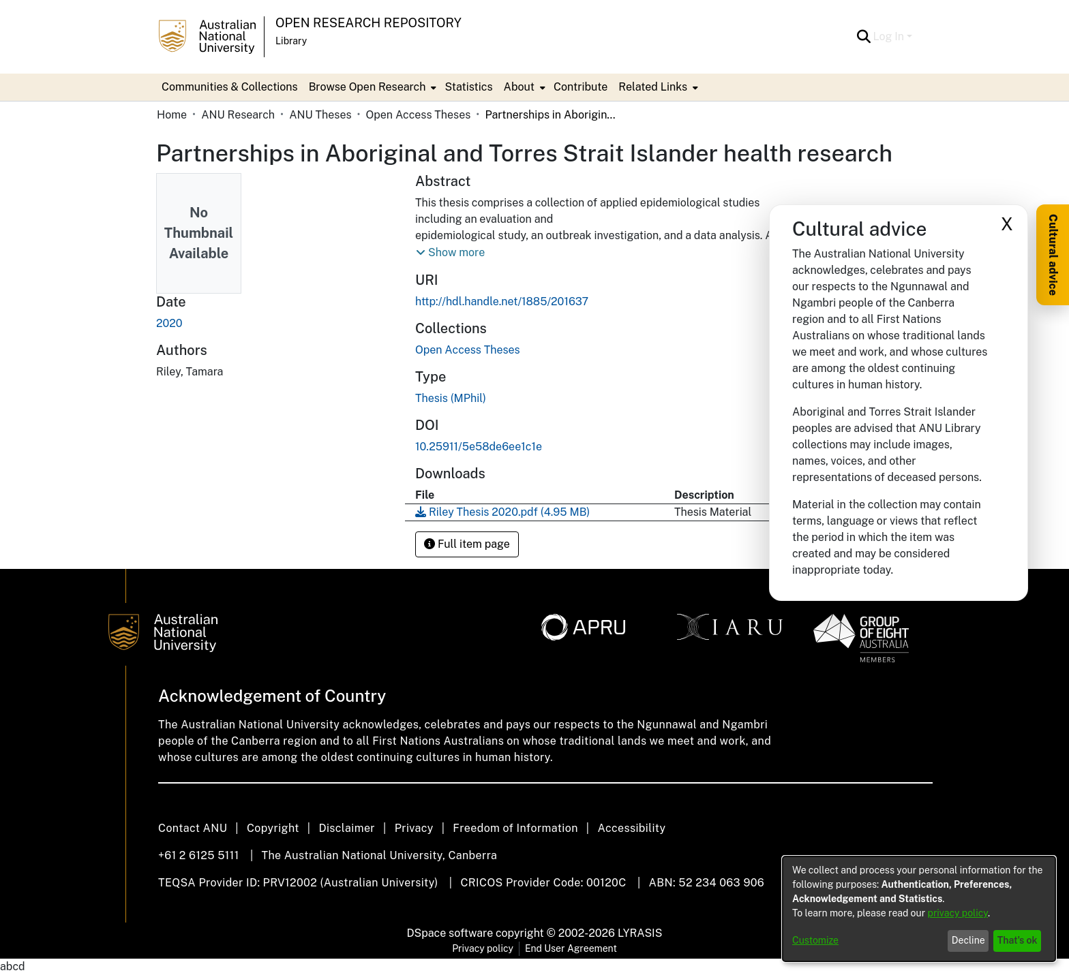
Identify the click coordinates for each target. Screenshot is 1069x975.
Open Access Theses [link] (418, 114)
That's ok (1017, 940)
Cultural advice (1053, 255)
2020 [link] (169, 323)
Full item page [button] (467, 544)
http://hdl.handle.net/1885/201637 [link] (501, 301)
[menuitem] (371, 87)
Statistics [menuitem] (468, 86)
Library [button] (291, 40)
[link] (467, 349)
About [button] (519, 86)
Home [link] (172, 114)
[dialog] (919, 908)
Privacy (414, 828)
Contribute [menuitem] (580, 86)
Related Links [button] (652, 86)
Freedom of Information (515, 828)
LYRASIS (640, 933)
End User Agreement (571, 948)
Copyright (273, 828)
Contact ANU (192, 828)
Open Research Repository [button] (368, 23)
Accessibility (631, 828)
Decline (968, 940)
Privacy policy (482, 948)
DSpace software (450, 933)
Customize (815, 940)
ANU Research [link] (238, 114)
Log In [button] (890, 36)
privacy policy (958, 913)
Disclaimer (346, 828)
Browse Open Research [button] (367, 86)
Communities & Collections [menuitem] (230, 86)
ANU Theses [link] (320, 114)
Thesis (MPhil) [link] (450, 398)
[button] (864, 37)
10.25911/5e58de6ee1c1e (478, 446)
